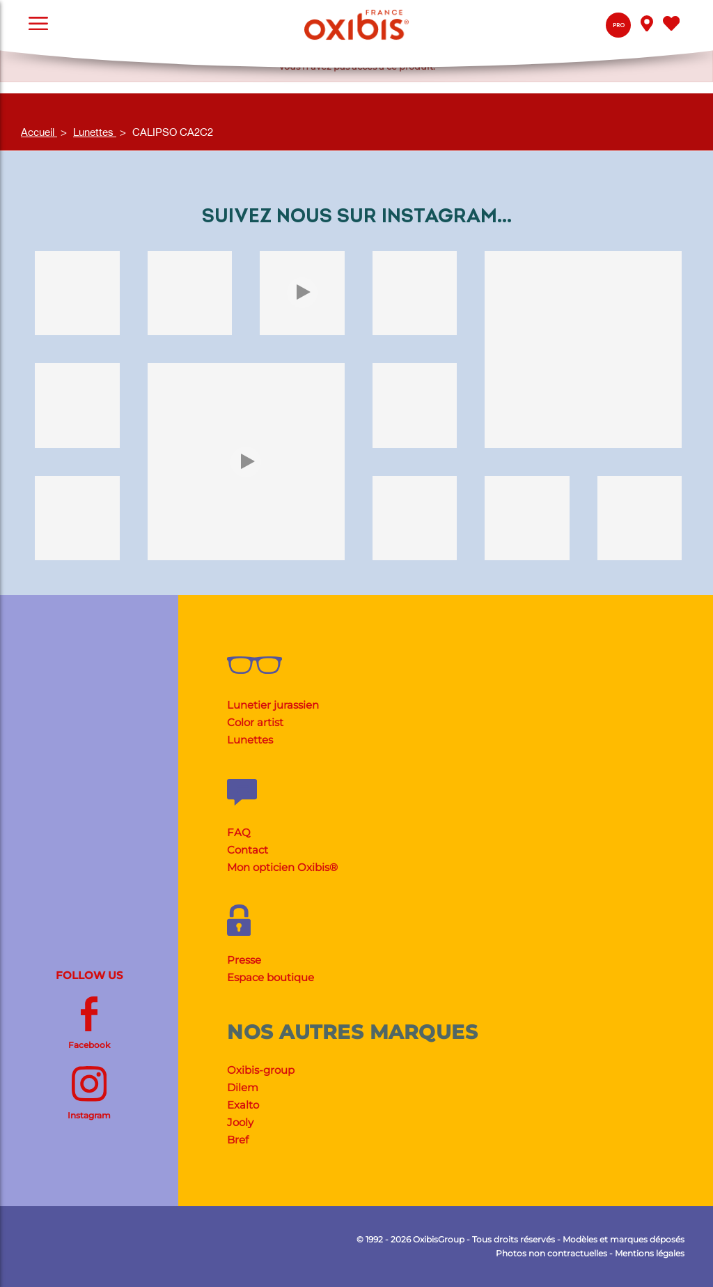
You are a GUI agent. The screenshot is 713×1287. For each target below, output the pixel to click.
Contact (247, 849)
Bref (238, 1139)
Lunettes (250, 739)
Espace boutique (270, 977)
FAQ (239, 832)
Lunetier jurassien (273, 704)
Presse (244, 959)
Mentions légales (649, 1253)
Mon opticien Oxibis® (282, 867)
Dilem (242, 1087)
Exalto (243, 1104)
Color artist (255, 722)
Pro (619, 25)
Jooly (240, 1122)
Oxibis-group (261, 1070)
